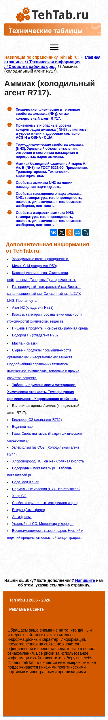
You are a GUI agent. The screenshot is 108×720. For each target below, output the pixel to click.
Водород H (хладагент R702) (36, 335)
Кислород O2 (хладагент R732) (37, 420)
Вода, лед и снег (25, 482)
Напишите (85, 580)
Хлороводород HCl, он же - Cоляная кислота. (48, 461)
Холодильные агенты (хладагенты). (40, 259)
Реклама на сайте (26, 609)
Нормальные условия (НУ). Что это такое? (46, 489)
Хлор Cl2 (19, 496)
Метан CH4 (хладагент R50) (34, 266)
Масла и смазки (24, 343)
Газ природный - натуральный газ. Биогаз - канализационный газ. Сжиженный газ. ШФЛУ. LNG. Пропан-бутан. (44, 294)
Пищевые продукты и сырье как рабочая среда (50, 328)
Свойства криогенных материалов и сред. (45, 503)
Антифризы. (22, 517)
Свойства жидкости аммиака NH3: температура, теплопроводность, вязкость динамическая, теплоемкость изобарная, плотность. (49, 219)
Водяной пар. (22, 427)
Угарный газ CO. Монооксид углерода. (42, 524)
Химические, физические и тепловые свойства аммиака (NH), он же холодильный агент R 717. (48, 114)
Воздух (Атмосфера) (28, 510)
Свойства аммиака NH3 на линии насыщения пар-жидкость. (44, 185)
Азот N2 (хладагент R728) (33, 308)
